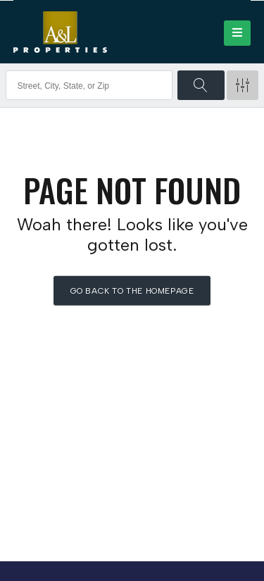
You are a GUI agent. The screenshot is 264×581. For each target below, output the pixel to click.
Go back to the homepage (132, 291)
